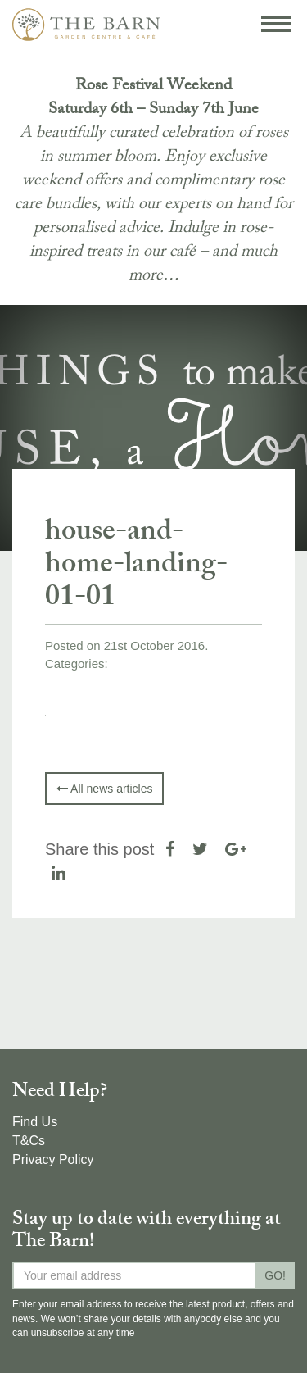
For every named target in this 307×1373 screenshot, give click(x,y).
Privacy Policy (53, 1159)
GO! (275, 1275)
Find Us (34, 1122)
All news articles (104, 788)
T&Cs (28, 1141)
